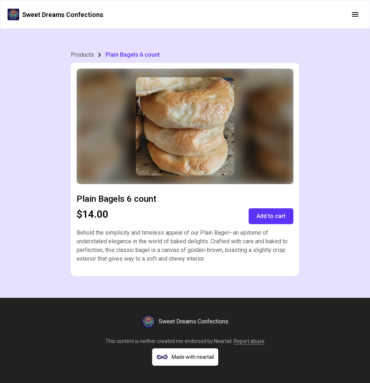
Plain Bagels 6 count (133, 54)
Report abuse (249, 341)
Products (82, 54)
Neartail (223, 341)
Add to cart (271, 216)
